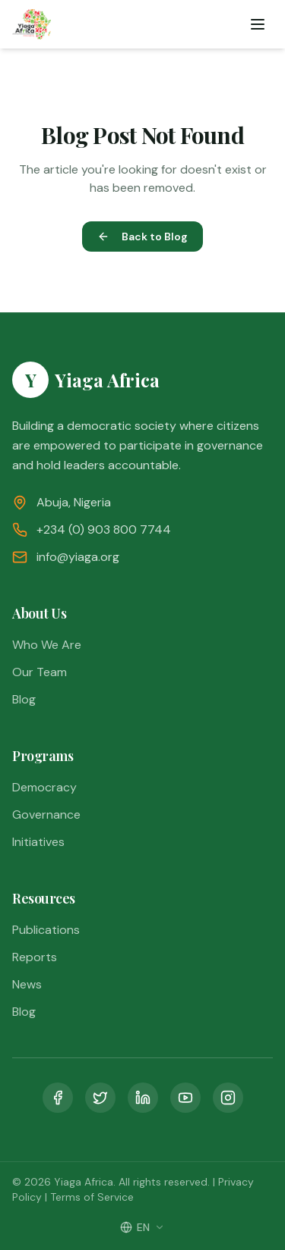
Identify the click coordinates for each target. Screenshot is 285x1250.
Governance (46, 814)
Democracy (44, 787)
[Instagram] (228, 1097)
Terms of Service (92, 1197)
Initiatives (38, 842)
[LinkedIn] (143, 1097)
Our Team (39, 672)
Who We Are (46, 645)
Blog (24, 699)
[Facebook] (58, 1097)
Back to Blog (142, 236)
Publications (46, 930)
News (27, 984)
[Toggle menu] (257, 24)
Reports (34, 957)
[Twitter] (100, 1097)
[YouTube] (185, 1097)
